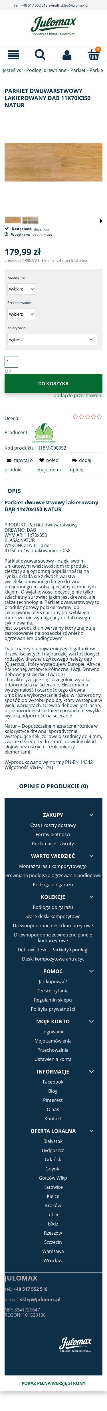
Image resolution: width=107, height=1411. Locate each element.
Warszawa (53, 1251)
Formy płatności (53, 834)
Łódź (53, 1224)
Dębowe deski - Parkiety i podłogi (53, 949)
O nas (53, 1109)
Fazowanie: (16, 277)
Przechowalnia (52, 1050)
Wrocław (53, 1260)
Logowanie (52, 1032)
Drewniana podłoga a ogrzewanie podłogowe (53, 875)
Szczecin (53, 1242)
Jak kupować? (53, 981)
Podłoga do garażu (53, 884)
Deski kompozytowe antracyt (53, 959)
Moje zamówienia (53, 1041)
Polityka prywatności (53, 1009)
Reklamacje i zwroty (53, 843)
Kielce (53, 1196)
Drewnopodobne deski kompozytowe (53, 925)
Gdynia (52, 1169)
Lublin (53, 1214)
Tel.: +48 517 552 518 (31, 5)
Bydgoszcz (53, 1150)
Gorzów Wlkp (53, 1178)
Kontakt (53, 1118)
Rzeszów (53, 1233)
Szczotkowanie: (19, 302)
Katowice (53, 1187)
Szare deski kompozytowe (52, 916)
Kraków (53, 1205)
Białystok (52, 1141)
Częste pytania (52, 990)
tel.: (26, 1289)
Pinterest (53, 1100)
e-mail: (32, 1299)
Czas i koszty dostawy (53, 825)
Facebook (53, 1082)
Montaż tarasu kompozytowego (53, 866)
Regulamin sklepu (53, 1000)
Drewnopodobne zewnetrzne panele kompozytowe (53, 938)
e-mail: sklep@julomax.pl (68, 5)
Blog (53, 1091)
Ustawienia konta (53, 1059)
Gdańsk (53, 1159)
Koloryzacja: (17, 327)
